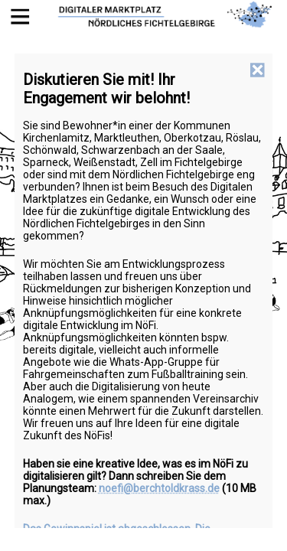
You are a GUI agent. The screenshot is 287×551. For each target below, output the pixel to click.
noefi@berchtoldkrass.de (159, 488)
